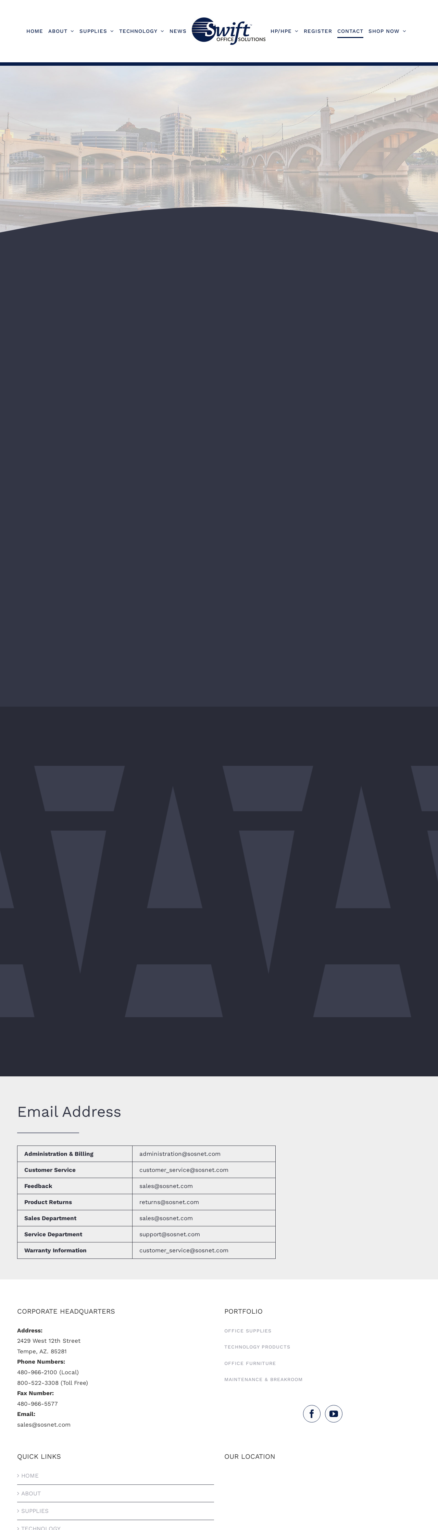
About (31, 1493)
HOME (30, 1475)
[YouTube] (333, 1413)
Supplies (35, 1510)
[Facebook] (312, 1413)
